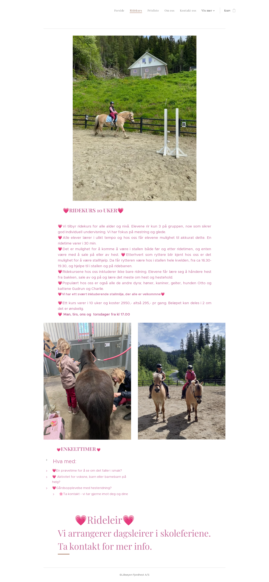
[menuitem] (120, 10)
